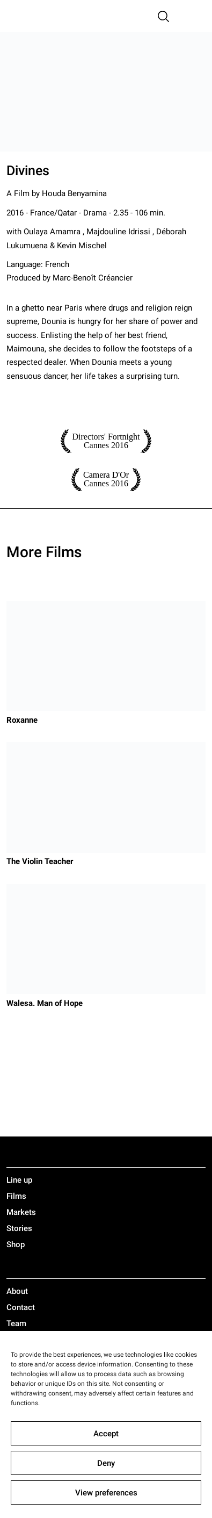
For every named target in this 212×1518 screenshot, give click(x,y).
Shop (15, 1244)
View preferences (106, 1493)
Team (16, 1323)
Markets (21, 1212)
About (17, 1291)
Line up (19, 1180)
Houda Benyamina (74, 193)
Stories (19, 1228)
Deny (106, 1463)
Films (16, 1196)
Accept (106, 1433)
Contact (20, 1307)
